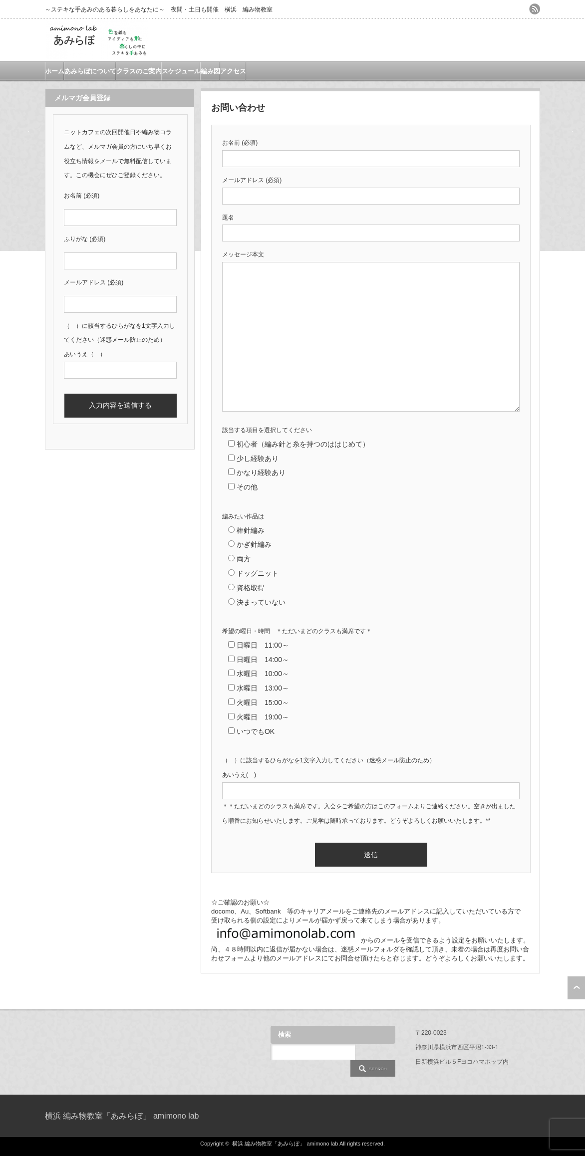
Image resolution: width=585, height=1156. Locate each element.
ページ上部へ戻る (576, 987)
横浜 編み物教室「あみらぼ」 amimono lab (122, 1116)
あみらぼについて (90, 71)
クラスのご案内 (139, 71)
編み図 (210, 71)
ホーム (54, 71)
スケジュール (181, 71)
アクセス (233, 71)
